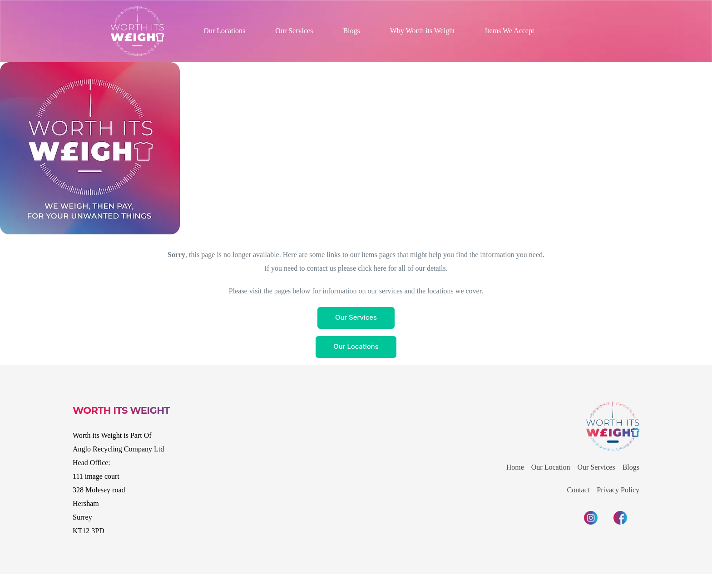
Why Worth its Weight (422, 31)
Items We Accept (509, 31)
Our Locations (224, 31)
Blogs (351, 31)
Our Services (294, 31)
